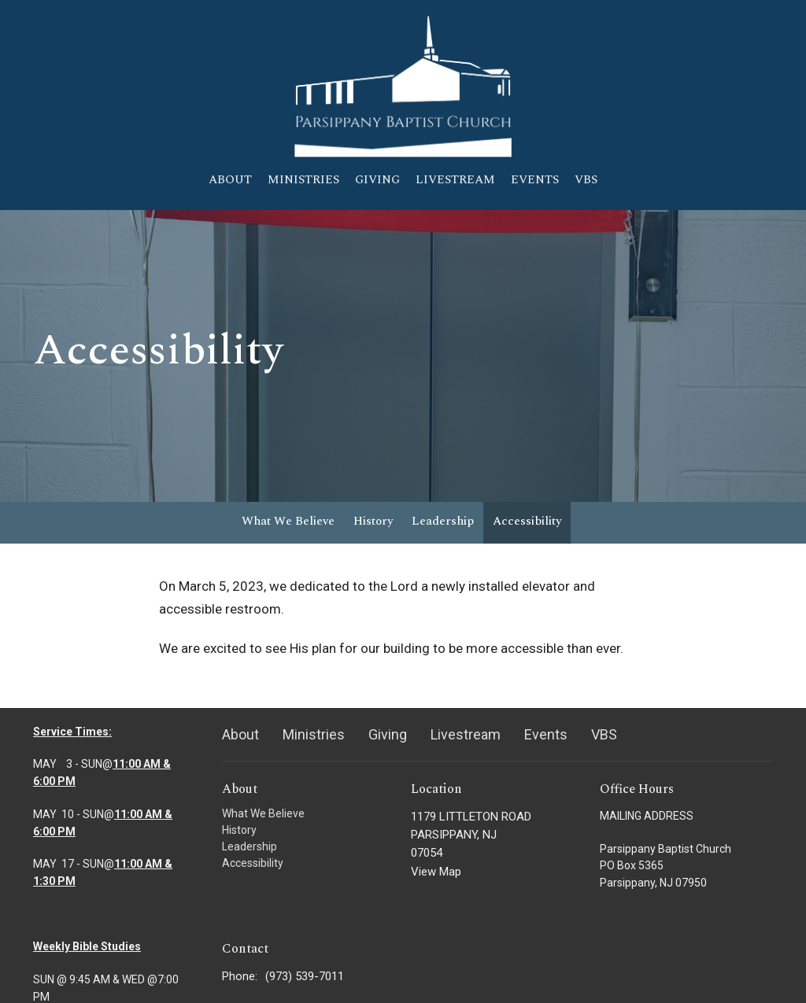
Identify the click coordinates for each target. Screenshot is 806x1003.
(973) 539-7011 (304, 976)
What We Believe (288, 521)
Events (535, 180)
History (373, 521)
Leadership (443, 521)
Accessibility (527, 521)
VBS (586, 180)
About (230, 180)
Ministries (303, 180)
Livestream (455, 180)
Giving (377, 180)
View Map (436, 872)
